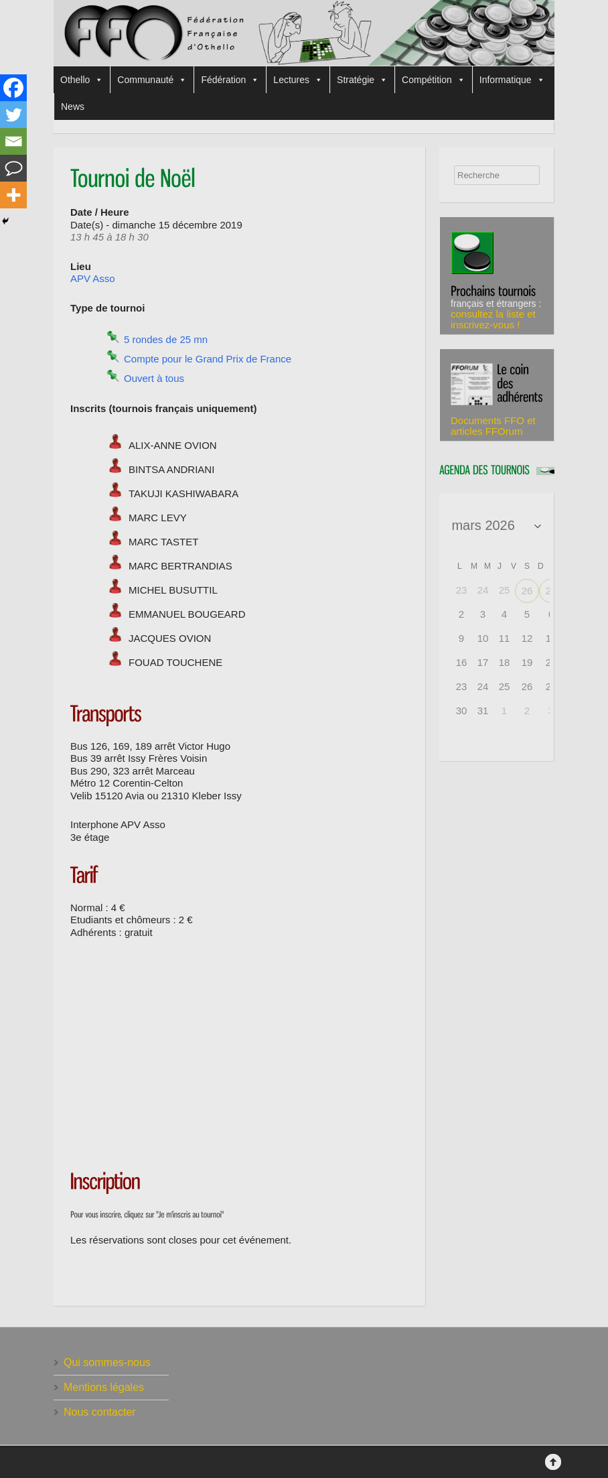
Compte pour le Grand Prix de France (207, 358)
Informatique (512, 79)
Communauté (152, 79)
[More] (13, 195)
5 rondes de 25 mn (166, 339)
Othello (81, 79)
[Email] (13, 141)
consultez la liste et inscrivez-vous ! (493, 319)
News (72, 106)
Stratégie (362, 79)
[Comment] (13, 168)
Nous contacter (100, 1412)
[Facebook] (13, 87)
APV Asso (92, 278)
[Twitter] (13, 114)
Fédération (230, 79)
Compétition (433, 79)
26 (527, 590)
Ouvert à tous (154, 378)
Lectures (298, 79)
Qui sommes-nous (107, 1362)
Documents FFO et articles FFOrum (493, 426)
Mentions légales (104, 1387)
